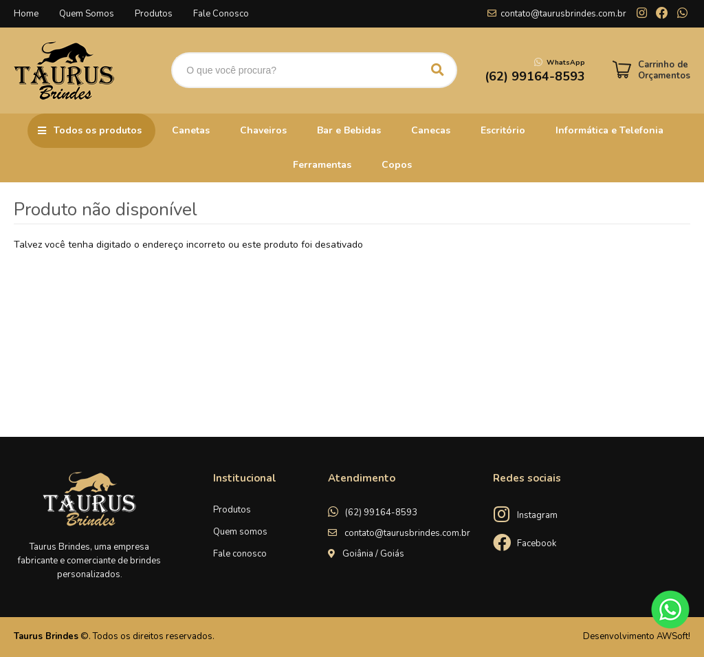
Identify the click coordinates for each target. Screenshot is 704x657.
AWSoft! (673, 636)
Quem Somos (86, 14)
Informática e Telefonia (609, 130)
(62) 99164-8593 (381, 512)
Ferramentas (322, 164)
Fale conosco (240, 554)
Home (26, 14)
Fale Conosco (221, 14)
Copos (397, 164)
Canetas (191, 130)
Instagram (537, 515)
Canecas (430, 130)
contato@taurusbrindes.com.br (563, 14)
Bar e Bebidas (349, 130)
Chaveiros (263, 130)
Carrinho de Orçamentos (664, 70)
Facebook (536, 543)
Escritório (503, 130)
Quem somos (240, 532)
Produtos (154, 14)
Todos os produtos (98, 130)
